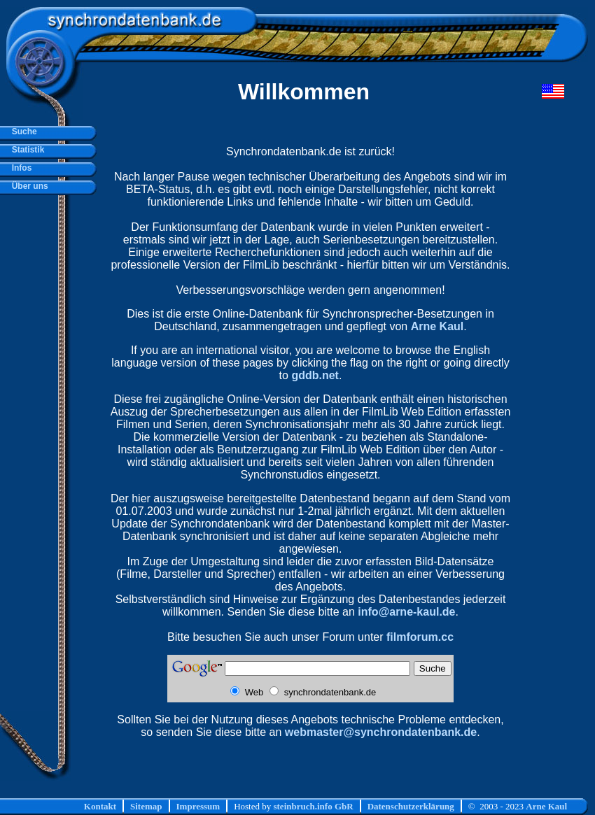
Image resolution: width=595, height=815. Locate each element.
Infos (19, 168)
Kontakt (100, 806)
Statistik (25, 150)
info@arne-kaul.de (406, 612)
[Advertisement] (341, 771)
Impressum (198, 806)
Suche (22, 131)
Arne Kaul (437, 326)
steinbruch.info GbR (313, 806)
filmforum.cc (420, 637)
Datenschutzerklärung (411, 806)
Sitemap (146, 806)
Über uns (27, 186)
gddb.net (315, 375)
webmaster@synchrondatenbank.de (381, 732)
